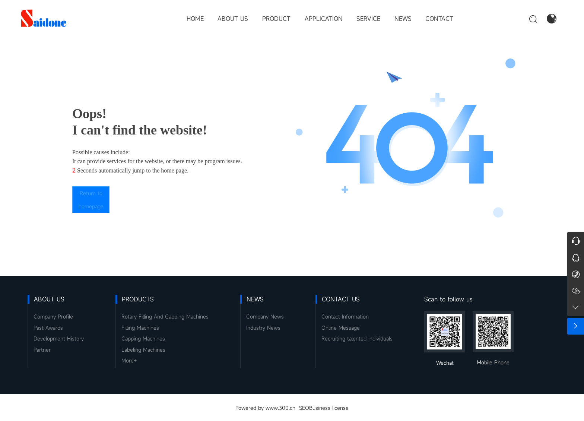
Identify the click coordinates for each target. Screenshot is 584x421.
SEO (304, 407)
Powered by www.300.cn (265, 407)
